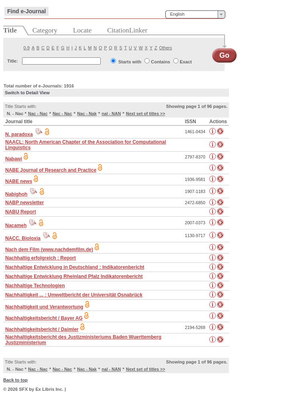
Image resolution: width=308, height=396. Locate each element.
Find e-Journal (26, 11)
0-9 (27, 47)
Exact (186, 61)
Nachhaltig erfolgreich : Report (40, 258)
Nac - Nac (38, 113)
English (177, 14)
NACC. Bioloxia (23, 238)
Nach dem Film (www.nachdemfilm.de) (49, 249)
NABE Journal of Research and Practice (50, 170)
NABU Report (20, 212)
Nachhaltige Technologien (35, 285)
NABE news (18, 181)
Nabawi (13, 159)
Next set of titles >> (145, 113)
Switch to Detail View (27, 92)
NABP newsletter (24, 202)
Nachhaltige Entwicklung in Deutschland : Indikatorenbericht (74, 267)
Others (165, 47)
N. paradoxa (19, 134)
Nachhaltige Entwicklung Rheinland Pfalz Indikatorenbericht (74, 276)
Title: (12, 61)
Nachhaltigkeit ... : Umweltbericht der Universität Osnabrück (73, 295)
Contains (160, 61)
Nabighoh (16, 194)
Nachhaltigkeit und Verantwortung (44, 307)
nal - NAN (111, 113)
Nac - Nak (87, 113)
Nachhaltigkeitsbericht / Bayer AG (44, 318)
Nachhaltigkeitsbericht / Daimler (42, 329)
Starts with (129, 61)
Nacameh (15, 225)
